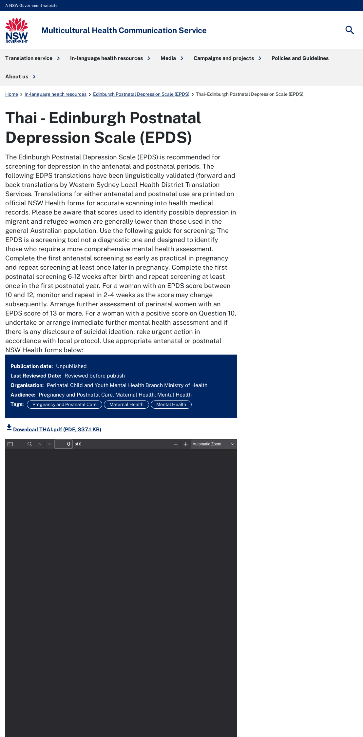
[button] (32, 58)
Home (11, 94)
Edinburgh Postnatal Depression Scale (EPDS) (141, 94)
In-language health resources (55, 94)
